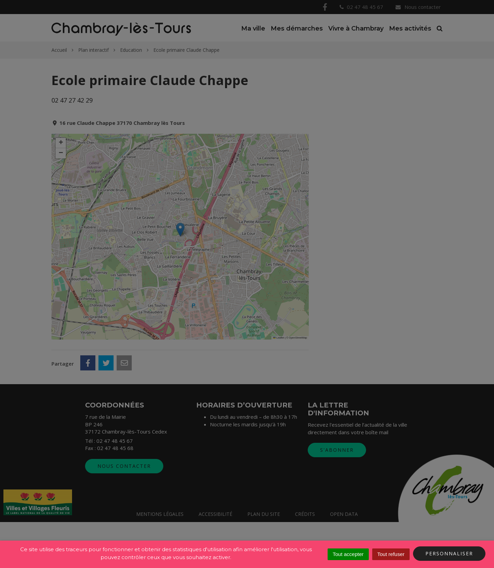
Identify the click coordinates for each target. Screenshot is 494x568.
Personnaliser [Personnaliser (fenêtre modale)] (449, 553)
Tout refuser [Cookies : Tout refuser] (390, 554)
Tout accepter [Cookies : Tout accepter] (348, 554)
